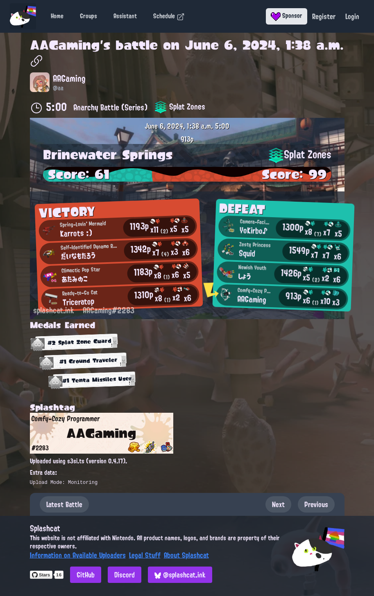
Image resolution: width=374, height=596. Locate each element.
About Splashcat (186, 555)
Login (352, 16)
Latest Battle (64, 504)
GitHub (86, 574)
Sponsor (286, 15)
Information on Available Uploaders (78, 555)
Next (278, 504)
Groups (88, 16)
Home (57, 16)
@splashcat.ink (180, 574)
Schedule (169, 16)
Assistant (125, 16)
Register (323, 16)
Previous (316, 504)
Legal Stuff (145, 555)
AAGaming (65, 45)
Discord (124, 574)
